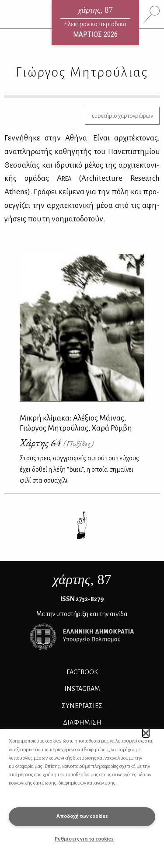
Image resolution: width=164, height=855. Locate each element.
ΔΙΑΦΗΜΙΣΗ (82, 722)
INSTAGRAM (82, 688)
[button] (146, 733)
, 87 (82, 579)
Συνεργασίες (82, 705)
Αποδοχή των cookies (82, 816)
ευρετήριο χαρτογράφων (122, 115)
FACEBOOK (82, 672)
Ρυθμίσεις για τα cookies (84, 839)
